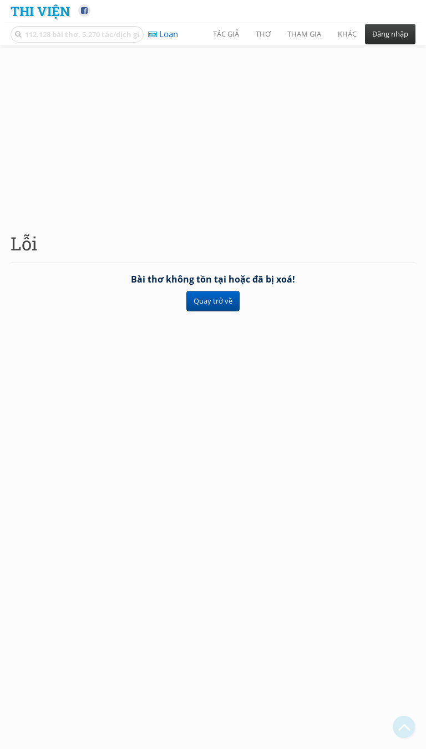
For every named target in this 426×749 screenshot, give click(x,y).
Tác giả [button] (226, 34)
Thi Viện (40, 10)
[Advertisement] (213, 130)
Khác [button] (347, 34)
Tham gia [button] (304, 34)
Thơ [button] (263, 34)
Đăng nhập (390, 34)
